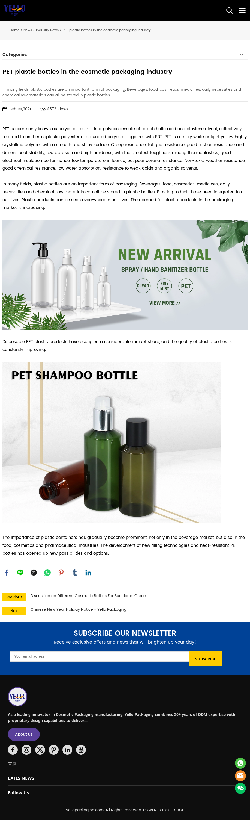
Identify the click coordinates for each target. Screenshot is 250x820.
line (20, 572)
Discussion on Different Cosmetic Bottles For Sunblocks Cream (89, 596)
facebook (6, 572)
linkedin (88, 572)
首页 (12, 763)
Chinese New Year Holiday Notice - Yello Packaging (78, 609)
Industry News (47, 30)
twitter (34, 572)
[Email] (99, 656)
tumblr (75, 572)
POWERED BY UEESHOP (163, 810)
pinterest (61, 572)
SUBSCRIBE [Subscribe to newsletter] (205, 659)
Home (14, 30)
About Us (24, 734)
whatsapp (47, 572)
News (27, 30)
